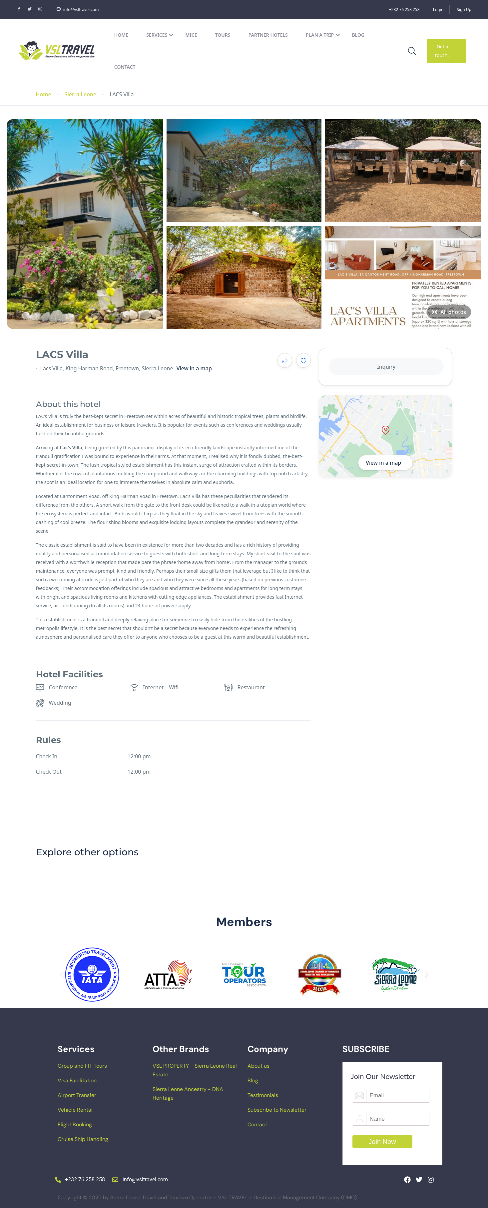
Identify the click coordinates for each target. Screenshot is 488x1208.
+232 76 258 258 (404, 9)
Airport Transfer (77, 1095)
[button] (62, 975)
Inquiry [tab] (386, 366)
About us (258, 1065)
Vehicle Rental (75, 1109)
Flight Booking (75, 1124)
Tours (223, 35)
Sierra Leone (81, 94)
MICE (191, 35)
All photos (449, 312)
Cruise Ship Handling (83, 1139)
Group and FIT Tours (82, 1065)
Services (160, 35)
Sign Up (464, 9)
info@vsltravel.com (77, 9)
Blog (358, 35)
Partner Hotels (268, 35)
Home (121, 35)
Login (438, 9)
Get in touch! (442, 50)
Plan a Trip (323, 35)
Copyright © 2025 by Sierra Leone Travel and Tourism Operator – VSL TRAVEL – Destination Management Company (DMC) (207, 1197)
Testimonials (262, 1095)
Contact (125, 67)
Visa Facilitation (77, 1080)
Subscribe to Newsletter (276, 1109)
